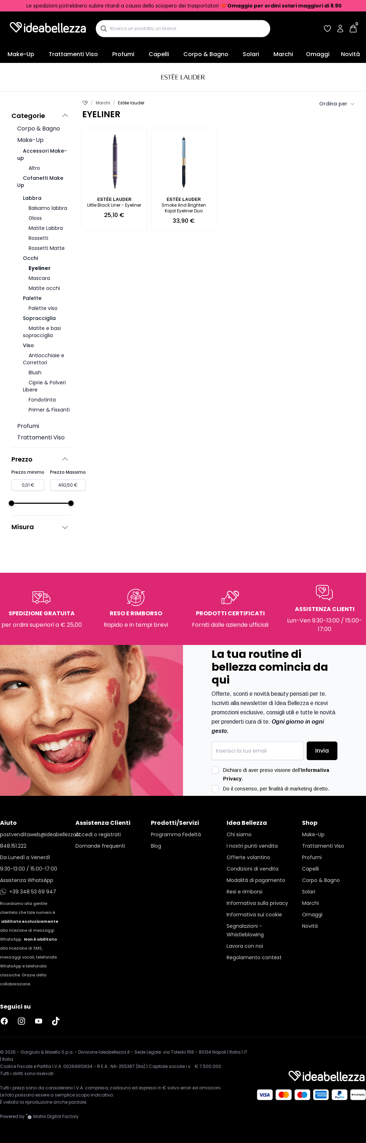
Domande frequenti (100, 845)
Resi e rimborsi (244, 891)
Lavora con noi (245, 946)
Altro (34, 168)
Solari (251, 54)
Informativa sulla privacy (257, 903)
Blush (35, 372)
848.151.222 (13, 845)
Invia (322, 751)
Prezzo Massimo (68, 472)
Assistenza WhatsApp (26, 880)
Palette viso (43, 308)
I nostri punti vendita (252, 845)
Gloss (35, 218)
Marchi (283, 54)
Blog (156, 845)
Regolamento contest (254, 957)
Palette (32, 298)
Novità (350, 54)
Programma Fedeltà (176, 834)
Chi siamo (239, 834)
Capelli (159, 54)
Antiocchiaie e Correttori (43, 359)
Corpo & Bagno (205, 54)
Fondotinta (42, 399)
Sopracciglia (39, 318)
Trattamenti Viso (73, 54)
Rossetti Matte (47, 248)
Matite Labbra (46, 228)
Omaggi (318, 54)
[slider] (11, 503)
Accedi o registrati (98, 834)
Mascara (39, 278)
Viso (28, 345)
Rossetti (38, 238)
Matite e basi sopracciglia (42, 332)
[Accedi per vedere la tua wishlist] (327, 28)
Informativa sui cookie (254, 914)
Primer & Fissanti (49, 409)
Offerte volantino (248, 857)
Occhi (30, 258)
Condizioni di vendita (252, 868)
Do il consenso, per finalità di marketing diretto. (276, 789)
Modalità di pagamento (256, 880)
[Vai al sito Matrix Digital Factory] (52, 1116)
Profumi (123, 54)
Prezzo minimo (27, 472)
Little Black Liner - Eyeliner (114, 205)
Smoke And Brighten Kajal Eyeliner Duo (184, 208)
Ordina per (337, 103)
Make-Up (21, 54)
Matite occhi (44, 288)
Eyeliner (40, 268)
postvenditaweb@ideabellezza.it (32, 834)
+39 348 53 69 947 (28, 891)
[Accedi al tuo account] (340, 28)
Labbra (32, 198)
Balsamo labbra (48, 208)
